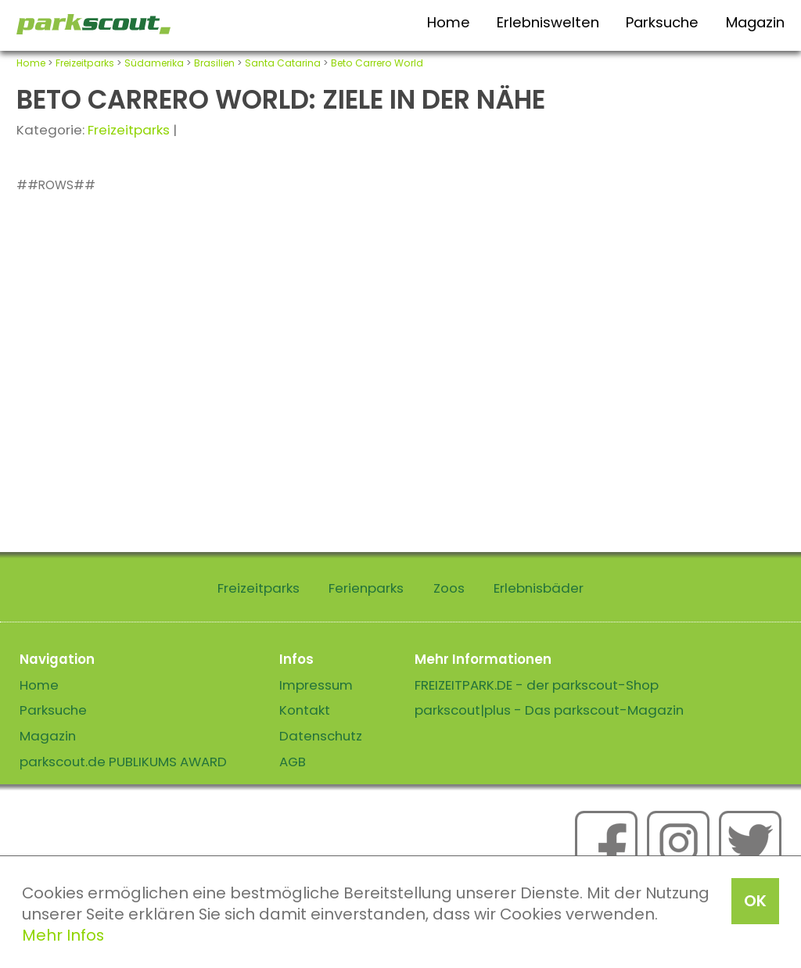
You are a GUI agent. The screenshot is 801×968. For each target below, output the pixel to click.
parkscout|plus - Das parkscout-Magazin (549, 710)
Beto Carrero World (377, 63)
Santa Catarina (283, 63)
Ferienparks (366, 588)
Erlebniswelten (548, 22)
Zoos (449, 588)
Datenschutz (320, 735)
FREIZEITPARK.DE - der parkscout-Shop (537, 685)
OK (755, 901)
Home (448, 22)
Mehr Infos (63, 935)
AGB (292, 761)
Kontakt (304, 710)
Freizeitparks (85, 63)
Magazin (755, 22)
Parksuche (662, 22)
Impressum (316, 685)
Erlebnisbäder (539, 588)
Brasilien (214, 63)
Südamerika (154, 63)
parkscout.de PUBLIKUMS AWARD (123, 761)
